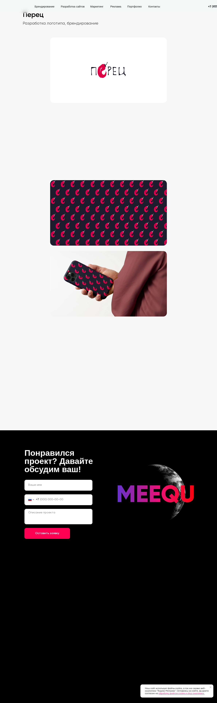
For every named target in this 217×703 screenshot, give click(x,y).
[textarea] (58, 516)
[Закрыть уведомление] (210, 687)
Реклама (115, 6)
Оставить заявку (47, 533)
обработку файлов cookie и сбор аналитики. (182, 693)
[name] (58, 485)
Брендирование (45, 6)
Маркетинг (96, 6)
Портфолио (134, 6)
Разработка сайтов (73, 6)
